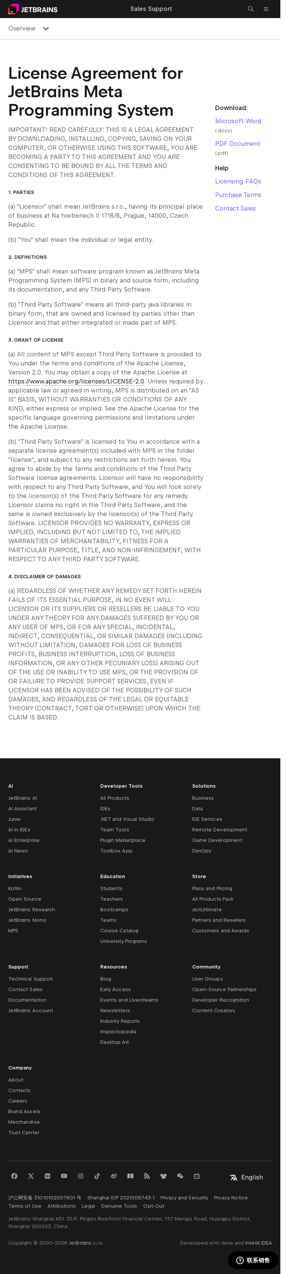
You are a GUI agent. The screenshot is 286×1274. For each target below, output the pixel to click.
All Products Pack (212, 899)
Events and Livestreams (129, 1000)
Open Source (24, 899)
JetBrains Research (31, 909)
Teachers (111, 899)
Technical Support (30, 979)
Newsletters (115, 1010)
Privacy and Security (184, 1198)
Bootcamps (114, 909)
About (15, 1080)
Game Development (217, 840)
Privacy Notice (231, 1198)
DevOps (201, 851)
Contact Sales (235, 208)
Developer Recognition (220, 1000)
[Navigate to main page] (32, 9)
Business (203, 798)
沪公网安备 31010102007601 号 (44, 1198)
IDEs (105, 808)
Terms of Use (24, 1206)
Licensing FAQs (238, 181)
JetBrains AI (22, 798)
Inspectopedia (118, 1031)
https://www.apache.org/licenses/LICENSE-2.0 (76, 381)
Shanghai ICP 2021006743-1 (120, 1198)
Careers (17, 1101)
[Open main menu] (266, 9)
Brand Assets (24, 1111)
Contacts (19, 1090)
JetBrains (80, 1243)
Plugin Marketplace (122, 840)
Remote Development (219, 830)
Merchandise (24, 1122)
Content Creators (213, 1010)
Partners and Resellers (219, 920)
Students (111, 888)
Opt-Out (153, 1206)
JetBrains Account (30, 1010)
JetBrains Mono (27, 920)
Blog (105, 979)
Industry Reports (120, 1021)
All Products (114, 798)
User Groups (207, 979)
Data (197, 808)
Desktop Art (114, 1042)
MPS (13, 930)
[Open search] (251, 9)
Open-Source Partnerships (224, 989)
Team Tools (114, 830)
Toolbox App (116, 851)
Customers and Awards (220, 930)
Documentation (27, 1000)
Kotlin (14, 888)
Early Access (115, 989)
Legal (88, 1206)
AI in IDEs (19, 830)
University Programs (123, 941)
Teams (108, 920)
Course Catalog (119, 930)
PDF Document (237, 143)
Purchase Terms (238, 195)
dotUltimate (207, 909)
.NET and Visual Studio (127, 819)
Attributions (61, 1206)
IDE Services (207, 819)
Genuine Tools (119, 1206)
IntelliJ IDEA (258, 1243)
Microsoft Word (238, 121)
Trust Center (23, 1132)
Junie (14, 819)
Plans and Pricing (212, 888)
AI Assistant (22, 808)
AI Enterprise (24, 840)
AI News (18, 851)
